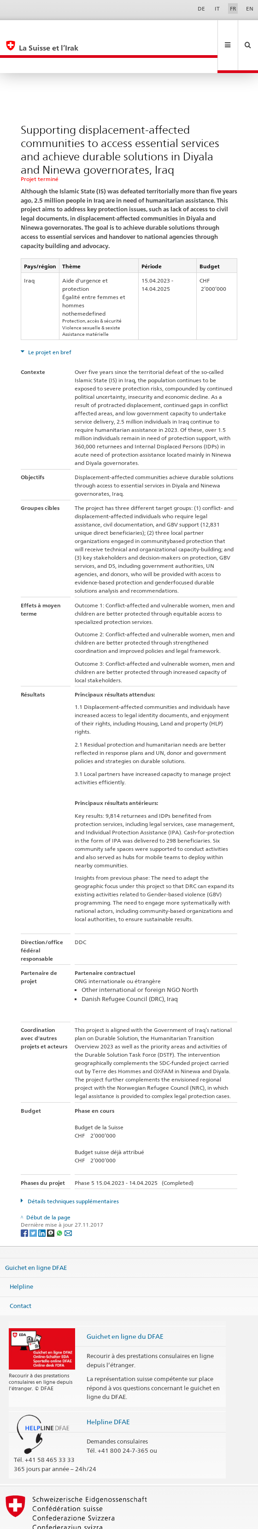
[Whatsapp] (60, 1201)
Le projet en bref (49, 321)
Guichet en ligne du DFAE (125, 1305)
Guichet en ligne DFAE (36, 1236)
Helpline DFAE (108, 1391)
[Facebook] (25, 1201)
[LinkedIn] (42, 1201)
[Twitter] (33, 1201)
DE (201, 8)
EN (249, 8)
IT (217, 8)
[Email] (68, 1201)
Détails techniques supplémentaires (72, 1170)
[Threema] (51, 1201)
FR (233, 8)
